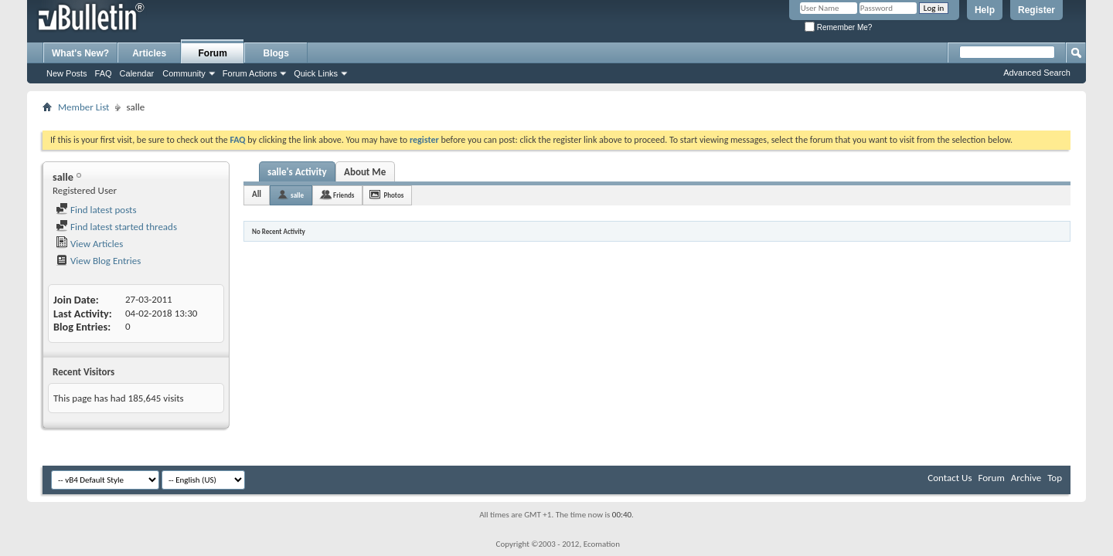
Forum (213, 53)
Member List (83, 107)
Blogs (276, 53)
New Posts (66, 73)
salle (297, 195)
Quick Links (316, 73)
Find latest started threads (116, 226)
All (256, 194)
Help (985, 10)
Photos (393, 195)
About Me (365, 172)
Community (184, 73)
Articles (149, 53)
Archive (1026, 477)
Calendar (137, 73)
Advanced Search (1036, 72)
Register (1036, 10)
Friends (343, 195)
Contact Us (950, 477)
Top (1054, 477)
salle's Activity (297, 172)
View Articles (89, 243)
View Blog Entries (98, 260)
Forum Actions (250, 73)
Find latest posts (96, 209)
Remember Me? (838, 27)
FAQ (103, 73)
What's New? (80, 53)
